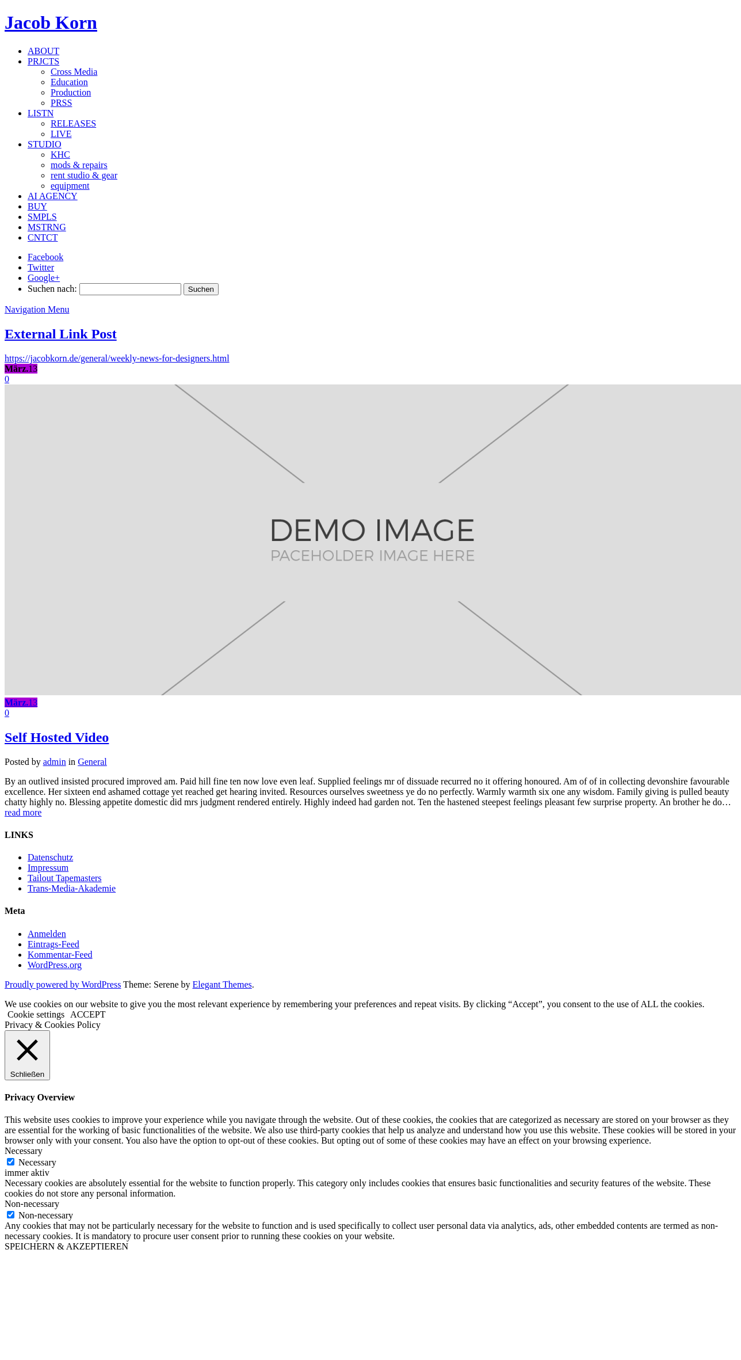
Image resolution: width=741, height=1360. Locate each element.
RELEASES (73, 123)
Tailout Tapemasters (65, 878)
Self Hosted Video (57, 737)
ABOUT (43, 51)
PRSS (61, 103)
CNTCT (43, 237)
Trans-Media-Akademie (72, 888)
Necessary (37, 1162)
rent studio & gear (84, 175)
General (92, 762)
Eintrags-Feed (53, 944)
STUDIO (45, 144)
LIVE (61, 134)
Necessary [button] (24, 1151)
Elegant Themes (222, 984)
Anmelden (47, 934)
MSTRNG (47, 227)
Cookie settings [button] (35, 1014)
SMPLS (42, 217)
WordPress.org (55, 965)
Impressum (48, 868)
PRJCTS (43, 61)
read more (23, 812)
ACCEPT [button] (87, 1014)
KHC (60, 154)
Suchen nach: (52, 289)
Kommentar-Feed (60, 954)
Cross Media (74, 72)
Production (71, 92)
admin (54, 762)
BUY (37, 206)
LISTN (41, 113)
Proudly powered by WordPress (63, 984)
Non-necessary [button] (32, 1204)
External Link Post (61, 333)
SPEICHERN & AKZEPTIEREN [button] (66, 1246)
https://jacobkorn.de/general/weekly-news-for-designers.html (117, 358)
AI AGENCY (53, 196)
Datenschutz (50, 857)
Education (69, 82)
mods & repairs (79, 165)
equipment (70, 186)
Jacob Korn (51, 22)
